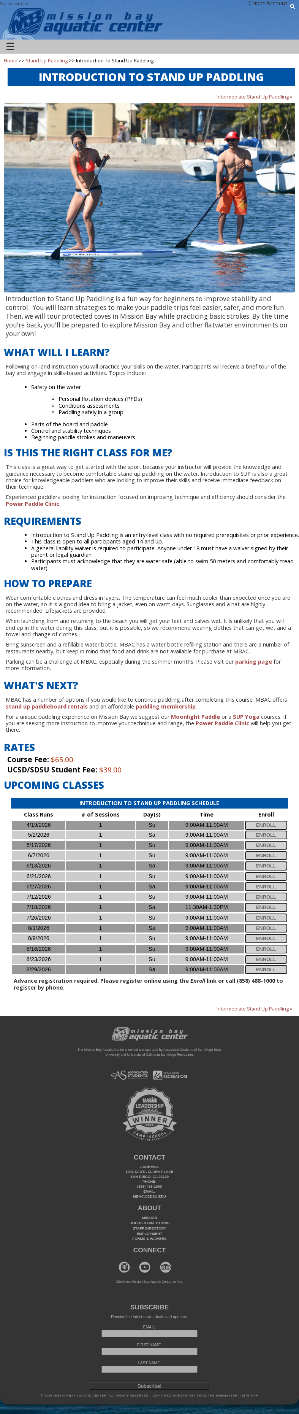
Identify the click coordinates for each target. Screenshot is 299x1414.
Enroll (266, 825)
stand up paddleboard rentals (47, 706)
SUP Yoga (246, 716)
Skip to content (14, 3)
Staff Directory (149, 1228)
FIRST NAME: (149, 1345)
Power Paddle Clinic (222, 723)
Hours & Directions (149, 1223)
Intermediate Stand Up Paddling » (254, 96)
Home (10, 60)
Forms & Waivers (149, 1238)
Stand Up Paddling (47, 60)
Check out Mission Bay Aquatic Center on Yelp (149, 1282)
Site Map (249, 1395)
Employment (149, 1233)
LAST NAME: (149, 1363)
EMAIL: (149, 1327)
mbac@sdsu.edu (149, 1196)
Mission (149, 1217)
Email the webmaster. (217, 1395)
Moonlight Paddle (195, 716)
